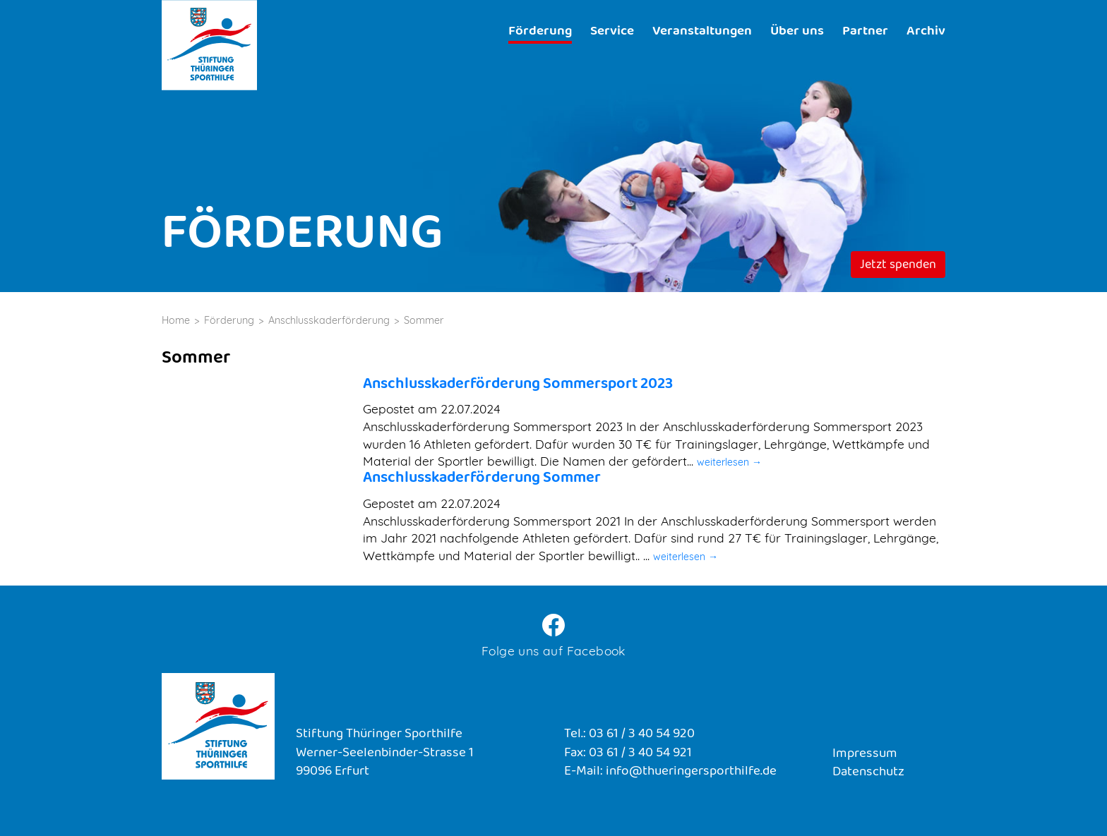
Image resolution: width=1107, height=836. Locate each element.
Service (612, 32)
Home (176, 320)
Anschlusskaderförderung (329, 320)
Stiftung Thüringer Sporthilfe (209, 45)
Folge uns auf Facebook (553, 650)
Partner (865, 32)
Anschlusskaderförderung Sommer (482, 478)
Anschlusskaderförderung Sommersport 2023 (518, 385)
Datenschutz (868, 772)
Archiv (925, 32)
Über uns (797, 32)
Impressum (864, 754)
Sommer (424, 320)
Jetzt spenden (898, 266)
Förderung (540, 32)
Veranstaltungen (702, 32)
